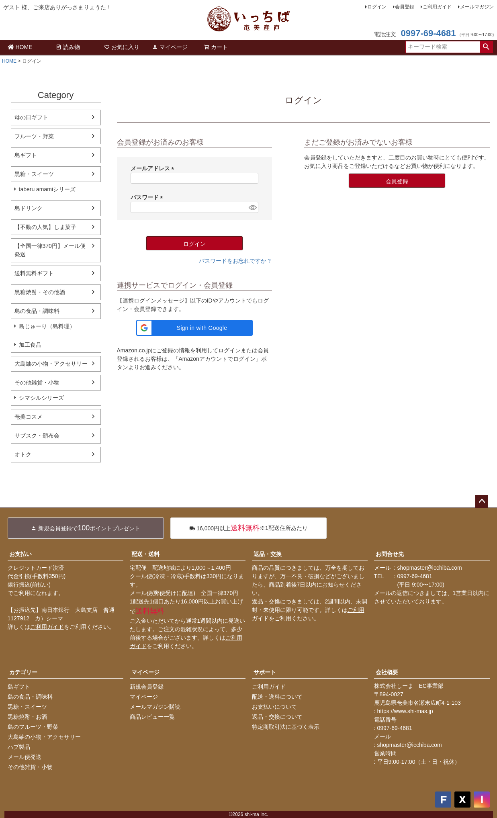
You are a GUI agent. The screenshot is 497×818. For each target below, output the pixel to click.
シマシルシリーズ (41, 398)
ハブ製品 (19, 747)
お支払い (20, 554)
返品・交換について (277, 717)
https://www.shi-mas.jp (405, 711)
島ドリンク (28, 208)
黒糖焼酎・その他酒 (39, 292)
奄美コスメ (28, 416)
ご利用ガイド (437, 7)
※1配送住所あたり (248, 528)
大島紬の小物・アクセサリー (51, 363)
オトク (22, 454)
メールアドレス (154, 168)
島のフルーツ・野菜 (33, 727)
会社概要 (387, 672)
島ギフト (25, 155)
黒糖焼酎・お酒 (27, 717)
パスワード (148, 197)
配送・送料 (145, 554)
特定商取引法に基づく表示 (285, 727)
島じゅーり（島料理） (47, 326)
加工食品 (30, 345)
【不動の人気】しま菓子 (45, 227)
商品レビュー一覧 (152, 717)
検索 (486, 47)
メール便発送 (24, 757)
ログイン (377, 7)
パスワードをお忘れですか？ (235, 261)
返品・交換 (268, 554)
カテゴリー (23, 672)
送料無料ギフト (34, 273)
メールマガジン (477, 7)
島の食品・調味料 (36, 311)
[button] (194, 328)
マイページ (170, 47)
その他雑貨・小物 (36, 382)
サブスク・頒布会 (36, 435)
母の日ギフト (31, 117)
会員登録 (404, 7)
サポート (265, 672)
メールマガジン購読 (155, 706)
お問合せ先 (390, 554)
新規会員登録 (147, 686)
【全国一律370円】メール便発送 (50, 250)
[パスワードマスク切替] (252, 207)
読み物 (68, 47)
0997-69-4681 (428, 33)
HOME (20, 47)
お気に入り (121, 47)
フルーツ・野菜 (34, 136)
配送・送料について (277, 696)
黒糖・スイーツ (34, 174)
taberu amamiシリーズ (47, 189)
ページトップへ (481, 501)
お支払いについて (274, 706)
